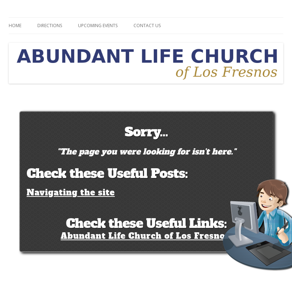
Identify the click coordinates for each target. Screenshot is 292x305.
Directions (49, 25)
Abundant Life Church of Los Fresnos (145, 235)
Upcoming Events (98, 25)
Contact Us (147, 25)
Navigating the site (71, 192)
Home (15, 25)
